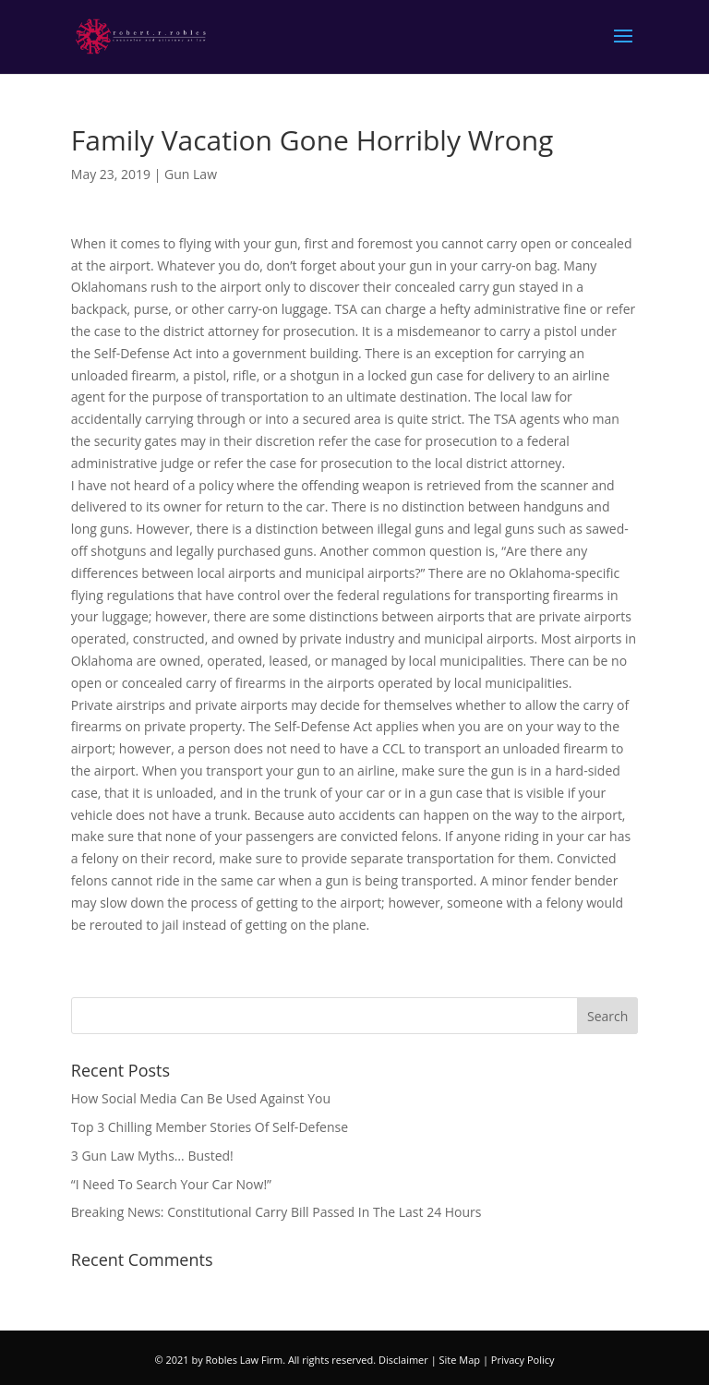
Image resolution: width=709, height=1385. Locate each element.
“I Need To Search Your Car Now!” (171, 1184)
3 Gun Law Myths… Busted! (152, 1155)
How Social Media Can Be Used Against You (200, 1098)
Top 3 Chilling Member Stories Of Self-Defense (209, 1127)
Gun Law (190, 174)
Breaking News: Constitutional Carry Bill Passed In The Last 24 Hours (276, 1212)
